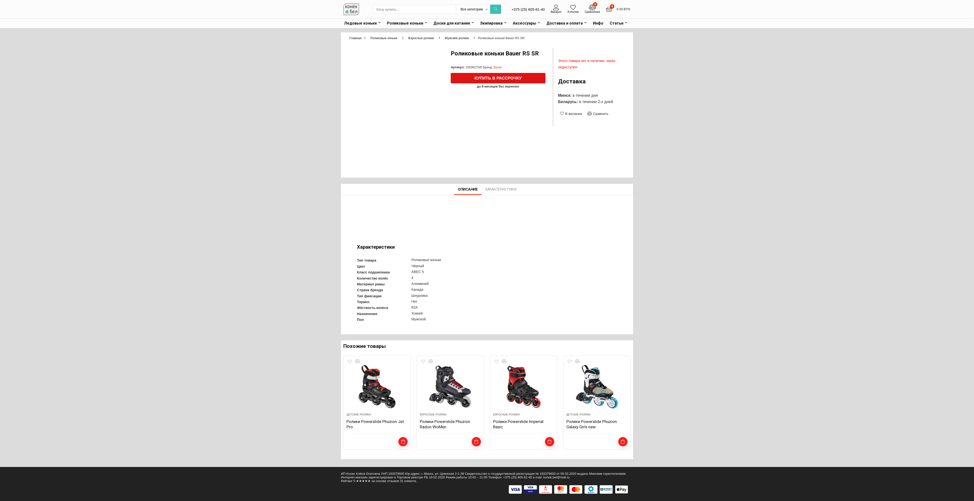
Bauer (498, 67)
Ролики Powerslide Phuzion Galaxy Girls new (593, 424)
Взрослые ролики (421, 38)
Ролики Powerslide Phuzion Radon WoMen (447, 424)
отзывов (393, 481)
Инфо (598, 23)
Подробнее (476, 442)
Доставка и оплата (564, 23)
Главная (355, 38)
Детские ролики (359, 414)
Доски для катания (451, 23)
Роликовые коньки (405, 23)
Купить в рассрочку (498, 78)
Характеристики (500, 190)
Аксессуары (524, 23)
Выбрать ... (403, 442)
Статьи (616, 23)
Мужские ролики (457, 38)
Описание (468, 190)
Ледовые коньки (360, 23)
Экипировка (491, 23)
